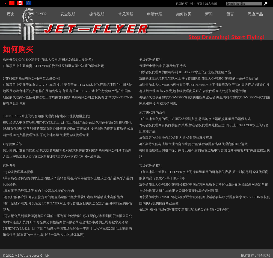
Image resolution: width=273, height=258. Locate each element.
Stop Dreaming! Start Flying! (226, 37)
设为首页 (196, 3)
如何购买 (183, 14)
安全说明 (68, 14)
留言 (230, 14)
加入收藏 (211, 3)
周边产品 (255, 14)
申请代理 (154, 14)
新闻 (209, 14)
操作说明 (97, 14)
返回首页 (182, 3)
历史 (10, 14)
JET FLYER (37, 14)
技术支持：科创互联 (255, 255)
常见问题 (125, 14)
